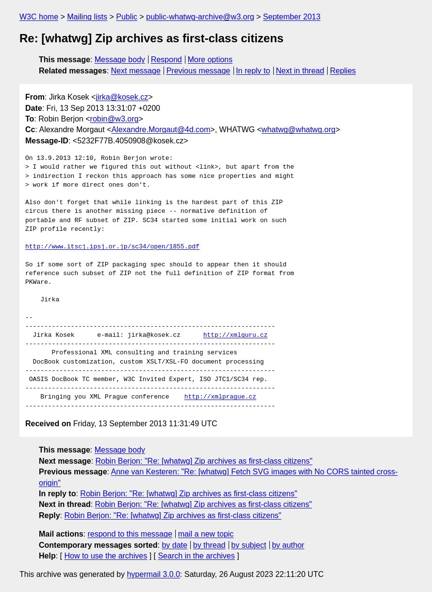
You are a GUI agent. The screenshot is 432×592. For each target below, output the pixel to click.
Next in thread (300, 71)
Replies (343, 71)
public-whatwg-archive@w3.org (200, 17)
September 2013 (291, 17)
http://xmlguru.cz (235, 335)
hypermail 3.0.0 (153, 574)
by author (288, 545)
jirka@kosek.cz (122, 97)
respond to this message (129, 534)
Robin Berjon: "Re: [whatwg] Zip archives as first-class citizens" (204, 461)
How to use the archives (105, 556)
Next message (136, 71)
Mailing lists (87, 17)
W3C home (38, 17)
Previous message (198, 71)
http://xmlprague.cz (220, 397)
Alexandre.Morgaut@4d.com (160, 129)
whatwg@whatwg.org (298, 129)
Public (126, 17)
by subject (248, 545)
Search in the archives (196, 556)
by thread (209, 545)
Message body (120, 59)
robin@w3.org (114, 119)
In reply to (253, 71)
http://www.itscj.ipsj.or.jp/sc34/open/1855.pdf (112, 247)
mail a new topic (206, 534)
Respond (166, 59)
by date (174, 545)
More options (210, 59)
